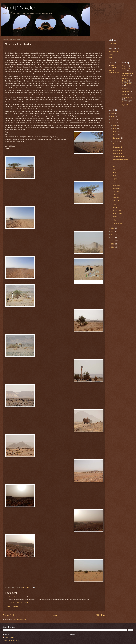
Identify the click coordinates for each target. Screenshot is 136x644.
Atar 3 (114, 169)
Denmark (125, 78)
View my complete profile (11, 640)
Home (54, 615)
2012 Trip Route (114, 52)
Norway (124, 94)
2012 (113, 123)
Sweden (125, 102)
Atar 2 (114, 166)
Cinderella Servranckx (16, 597)
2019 (113, 241)
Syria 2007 (112, 43)
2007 (113, 113)
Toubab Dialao (117, 210)
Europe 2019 (126, 84)
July (114, 132)
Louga (115, 207)
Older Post (100, 615)
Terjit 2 (115, 175)
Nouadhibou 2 (117, 147)
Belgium (125, 66)
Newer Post (8, 615)
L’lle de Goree (117, 223)
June (114, 128)
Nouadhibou (116, 144)
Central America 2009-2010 (127, 74)
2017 (113, 234)
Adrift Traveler (19, 8)
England (125, 81)
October (115, 141)
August (115, 135)
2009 (113, 116)
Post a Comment (12, 607)
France (124, 88)
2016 (113, 231)
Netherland (125, 91)
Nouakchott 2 (117, 188)
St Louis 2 (116, 198)
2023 (113, 247)
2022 (113, 244)
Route (111, 54)
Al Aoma (115, 182)
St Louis (115, 194)
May (114, 125)
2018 (113, 237)
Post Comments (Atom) (19, 619)
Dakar (114, 217)
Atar (114, 163)
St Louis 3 (116, 201)
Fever (114, 204)
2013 (113, 228)
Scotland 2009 (127, 97)
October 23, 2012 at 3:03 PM (18, 602)
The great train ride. (119, 156)
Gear (110, 57)
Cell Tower (116, 191)
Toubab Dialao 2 (118, 214)
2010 (113, 119)
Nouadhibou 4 (117, 153)
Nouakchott (116, 185)
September (117, 138)
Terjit (114, 172)
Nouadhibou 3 (117, 150)
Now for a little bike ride (120, 160)
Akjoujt (115, 179)
